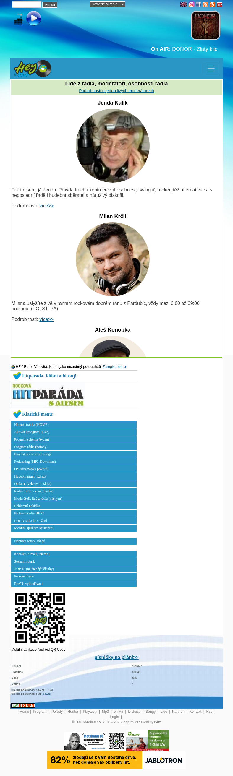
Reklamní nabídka (27, 506)
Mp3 (106, 712)
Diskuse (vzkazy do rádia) (32, 484)
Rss (209, 712)
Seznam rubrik (24, 561)
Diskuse (135, 712)
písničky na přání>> (116, 657)
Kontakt (195, 712)
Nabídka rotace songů (29, 541)
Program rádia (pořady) (31, 447)
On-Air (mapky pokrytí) (31, 469)
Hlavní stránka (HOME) (31, 425)
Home (24, 712)
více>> (46, 205)
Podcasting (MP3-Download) (35, 462)
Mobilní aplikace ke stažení (33, 528)
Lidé (164, 712)
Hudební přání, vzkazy (30, 476)
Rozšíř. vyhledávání (28, 584)
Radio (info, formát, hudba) (33, 491)
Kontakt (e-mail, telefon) (32, 554)
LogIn (115, 717)
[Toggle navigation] (211, 68)
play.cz (47, 693)
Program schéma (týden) (31, 439)
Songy (150, 712)
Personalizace (24, 576)
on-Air (119, 712)
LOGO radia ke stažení (30, 521)
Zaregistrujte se (115, 367)
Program (40, 712)
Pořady (57, 712)
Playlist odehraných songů (33, 454)
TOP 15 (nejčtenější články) (34, 569)
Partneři (178, 712)
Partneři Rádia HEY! (29, 513)
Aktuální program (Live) (31, 432)
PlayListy (90, 712)
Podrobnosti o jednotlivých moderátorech (116, 90)
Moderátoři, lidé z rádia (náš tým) (38, 498)
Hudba (73, 712)
